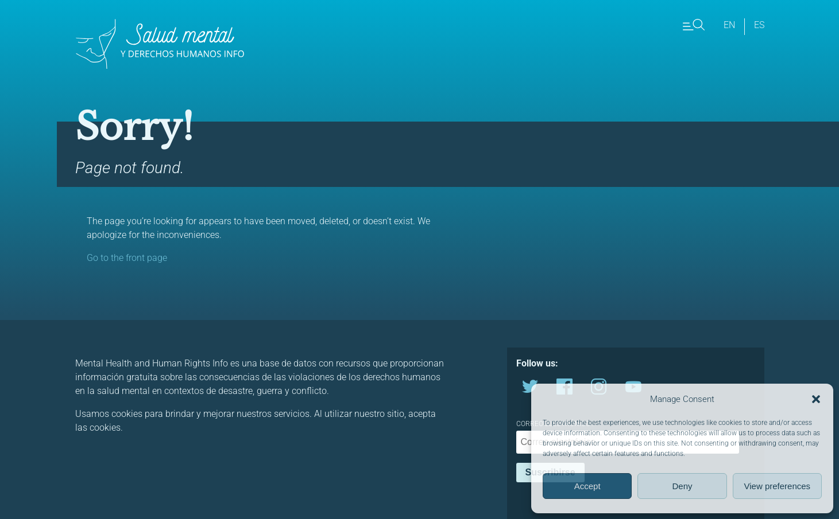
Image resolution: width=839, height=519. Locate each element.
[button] (816, 399)
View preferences (777, 486)
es (759, 24)
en (729, 24)
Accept (587, 486)
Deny (682, 486)
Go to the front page (127, 257)
